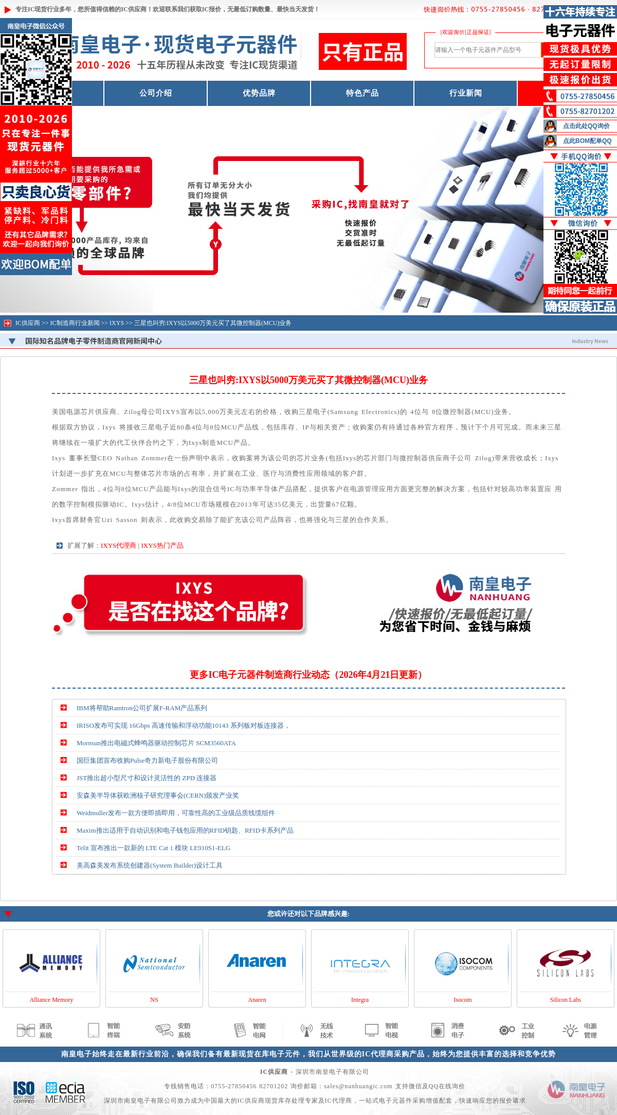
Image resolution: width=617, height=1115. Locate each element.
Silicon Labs (565, 999)
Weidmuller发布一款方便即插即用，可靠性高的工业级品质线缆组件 (176, 813)
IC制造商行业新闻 (75, 323)
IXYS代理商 (118, 545)
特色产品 (362, 93)
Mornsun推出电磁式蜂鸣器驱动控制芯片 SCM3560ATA (156, 743)
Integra (360, 999)
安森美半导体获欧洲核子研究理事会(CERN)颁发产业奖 (158, 795)
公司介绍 (155, 93)
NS (154, 999)
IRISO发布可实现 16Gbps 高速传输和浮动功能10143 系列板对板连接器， (184, 725)
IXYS (117, 323)
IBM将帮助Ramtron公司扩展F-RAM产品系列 (142, 708)
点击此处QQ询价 (586, 126)
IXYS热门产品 (162, 545)
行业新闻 (465, 93)
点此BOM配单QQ (587, 141)
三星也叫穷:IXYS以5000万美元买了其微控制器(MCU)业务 (213, 323)
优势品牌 (259, 93)
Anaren (257, 999)
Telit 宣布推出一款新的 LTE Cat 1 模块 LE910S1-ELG (153, 848)
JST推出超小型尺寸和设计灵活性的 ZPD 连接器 (146, 778)
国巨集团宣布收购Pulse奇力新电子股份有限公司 (147, 760)
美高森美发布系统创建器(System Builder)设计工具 (150, 865)
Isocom (462, 999)
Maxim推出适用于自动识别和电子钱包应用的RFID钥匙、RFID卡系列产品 (185, 830)
